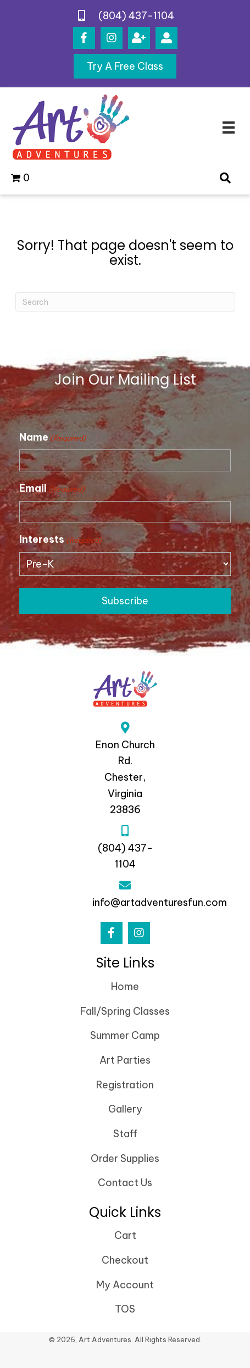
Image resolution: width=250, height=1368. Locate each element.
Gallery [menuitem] (125, 1109)
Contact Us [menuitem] (125, 1182)
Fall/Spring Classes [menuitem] (125, 1011)
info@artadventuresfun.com (159, 902)
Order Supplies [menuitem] (125, 1158)
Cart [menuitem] (125, 1235)
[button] (84, 38)
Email (52, 488)
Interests (60, 539)
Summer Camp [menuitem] (125, 1035)
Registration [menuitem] (125, 1084)
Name (52, 437)
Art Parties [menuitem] (125, 1060)
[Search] (125, 302)
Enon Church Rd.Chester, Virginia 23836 (125, 777)
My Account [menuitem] (125, 1284)
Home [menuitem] (125, 986)
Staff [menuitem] (125, 1133)
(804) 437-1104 (136, 15)
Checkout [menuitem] (125, 1260)
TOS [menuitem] (125, 1309)
